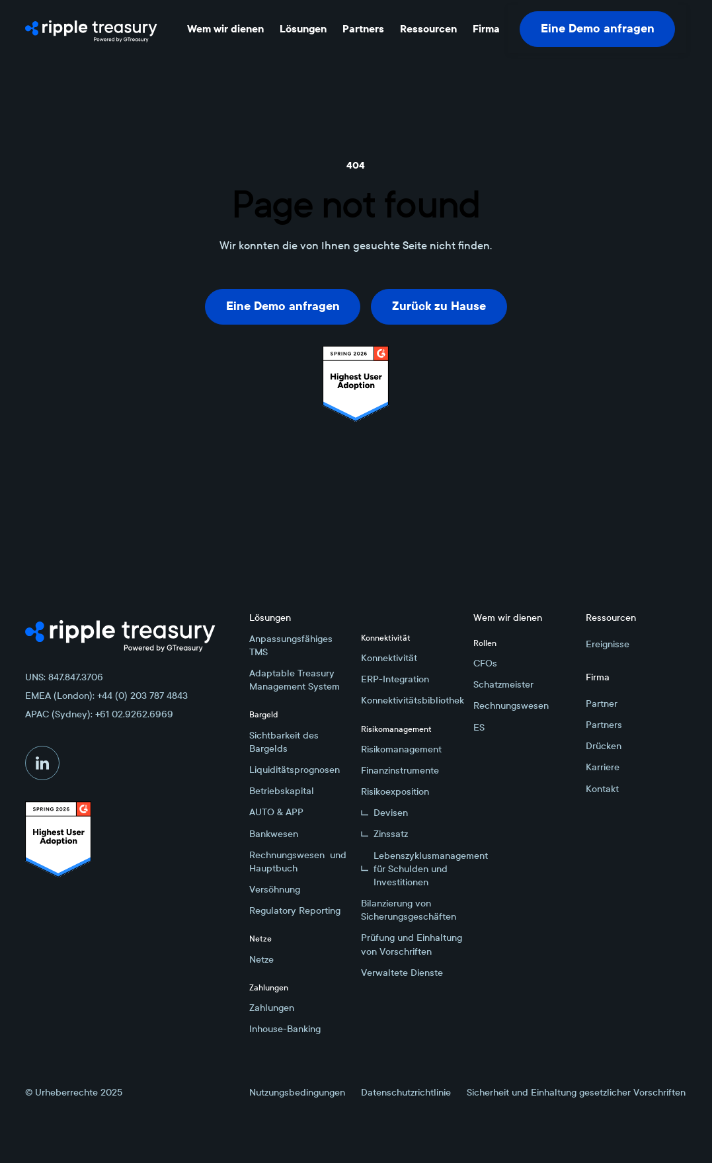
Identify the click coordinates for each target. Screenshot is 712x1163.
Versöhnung (274, 889)
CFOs (485, 663)
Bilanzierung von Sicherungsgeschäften (408, 909)
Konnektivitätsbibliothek (412, 700)
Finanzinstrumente (400, 770)
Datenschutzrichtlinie (406, 1092)
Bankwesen (273, 834)
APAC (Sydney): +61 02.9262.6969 (99, 714)
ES (479, 727)
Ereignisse (607, 644)
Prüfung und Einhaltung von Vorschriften (411, 944)
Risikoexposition (395, 791)
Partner (601, 703)
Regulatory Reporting (294, 910)
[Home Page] (91, 29)
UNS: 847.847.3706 (64, 677)
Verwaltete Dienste (402, 973)
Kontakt (602, 789)
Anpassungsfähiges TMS (291, 645)
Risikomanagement (401, 749)
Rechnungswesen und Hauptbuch (297, 861)
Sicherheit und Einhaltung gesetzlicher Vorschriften (576, 1092)
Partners (604, 725)
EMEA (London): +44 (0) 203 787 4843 (106, 696)
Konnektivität (389, 658)
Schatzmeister (503, 684)
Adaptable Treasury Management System (294, 679)
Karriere (602, 767)
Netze (261, 959)
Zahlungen (271, 1008)
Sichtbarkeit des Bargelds (284, 741)
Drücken (603, 746)
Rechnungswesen (511, 705)
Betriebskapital (281, 791)
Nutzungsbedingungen (297, 1092)
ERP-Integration (395, 679)
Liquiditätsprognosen (294, 770)
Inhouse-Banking (285, 1029)
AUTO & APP (276, 812)
